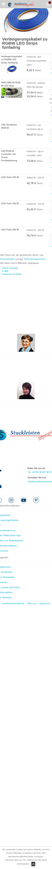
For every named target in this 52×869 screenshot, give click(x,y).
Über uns (31, 603)
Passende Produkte (11, 274)
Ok (33, 864)
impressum (44, 603)
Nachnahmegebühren (34, 259)
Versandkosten (7, 259)
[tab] (26, 274)
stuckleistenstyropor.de (13, 603)
